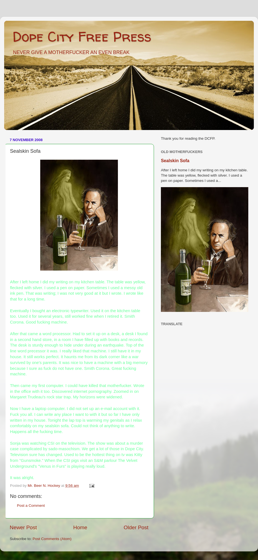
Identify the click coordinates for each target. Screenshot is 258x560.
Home (80, 527)
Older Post (136, 527)
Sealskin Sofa (175, 160)
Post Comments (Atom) (52, 539)
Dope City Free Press (81, 36)
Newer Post (23, 527)
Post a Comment (31, 505)
